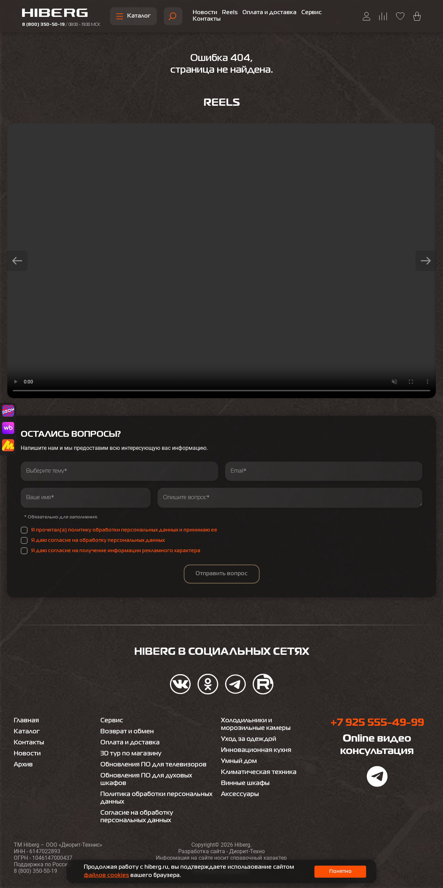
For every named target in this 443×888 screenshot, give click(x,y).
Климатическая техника (258, 772)
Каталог (133, 16)
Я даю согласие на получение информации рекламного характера (115, 551)
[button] (17, 260)
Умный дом (239, 761)
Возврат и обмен (127, 731)
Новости (205, 12)
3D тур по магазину (130, 753)
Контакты (207, 19)
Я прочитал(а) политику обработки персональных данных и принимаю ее (124, 530)
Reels (230, 12)
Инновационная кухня (256, 750)
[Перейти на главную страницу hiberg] (61, 13)
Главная (26, 720)
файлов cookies (106, 875)
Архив (23, 764)
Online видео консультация (377, 745)
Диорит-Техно (247, 851)
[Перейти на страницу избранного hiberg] (400, 16)
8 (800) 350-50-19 (61, 25)
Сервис (311, 12)
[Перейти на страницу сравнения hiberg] (383, 16)
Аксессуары (240, 794)
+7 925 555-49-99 (377, 723)
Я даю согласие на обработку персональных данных (98, 540)
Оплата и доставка (269, 12)
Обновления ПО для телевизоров (153, 764)
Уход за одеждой (248, 739)
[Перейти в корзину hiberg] (417, 16)
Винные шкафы (245, 783)
